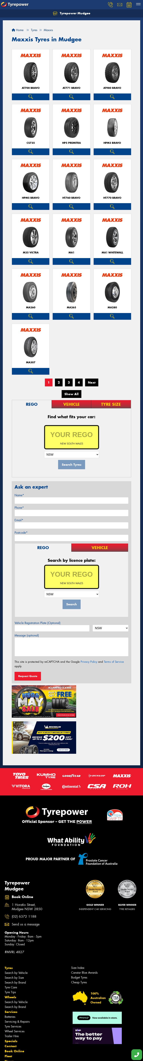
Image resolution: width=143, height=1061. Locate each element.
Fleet (8, 1017)
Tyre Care (11, 948)
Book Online (14, 1012)
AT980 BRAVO (112, 88)
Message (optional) (27, 635)
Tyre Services (13, 987)
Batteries (10, 978)
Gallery (10, 1027)
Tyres (9, 929)
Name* (19, 495)
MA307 (30, 362)
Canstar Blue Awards (84, 933)
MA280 (112, 307)
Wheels (10, 958)
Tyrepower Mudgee (71, 13)
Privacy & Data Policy (26, 1054)
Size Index (77, 929)
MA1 (71, 252)
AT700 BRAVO (31, 88)
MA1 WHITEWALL (112, 252)
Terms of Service (114, 662)
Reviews (11, 1032)
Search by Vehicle (16, 934)
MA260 (30, 307)
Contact (11, 1007)
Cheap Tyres (79, 943)
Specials (11, 1002)
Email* (19, 520)
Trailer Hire (12, 997)
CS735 (31, 142)
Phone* (19, 508)
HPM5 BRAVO (30, 197)
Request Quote (27, 676)
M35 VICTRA (31, 252)
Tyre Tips (10, 953)
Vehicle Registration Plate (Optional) (38, 623)
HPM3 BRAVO (112, 142)
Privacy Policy (89, 662)
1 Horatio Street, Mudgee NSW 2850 (27, 867)
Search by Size (14, 939)
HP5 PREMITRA (71, 142)
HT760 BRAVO (71, 197)
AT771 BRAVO (71, 88)
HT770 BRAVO (112, 197)
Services (11, 973)
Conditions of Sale (49, 1054)
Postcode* (21, 533)
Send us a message (25, 885)
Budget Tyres (79, 938)
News (9, 1022)
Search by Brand (15, 943)
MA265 (71, 307)
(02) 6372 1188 (24, 877)
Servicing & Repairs (17, 982)
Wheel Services (14, 992)
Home (17, 30)
